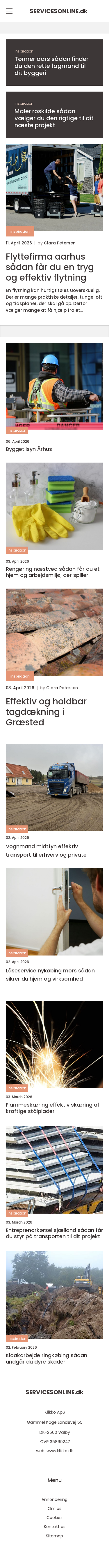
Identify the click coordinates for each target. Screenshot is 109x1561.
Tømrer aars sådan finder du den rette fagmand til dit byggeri (51, 65)
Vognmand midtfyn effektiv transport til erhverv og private (46, 850)
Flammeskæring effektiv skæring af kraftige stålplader (52, 1108)
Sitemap (54, 1536)
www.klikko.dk (60, 1451)
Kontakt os (54, 1527)
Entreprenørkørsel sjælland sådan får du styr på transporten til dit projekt (54, 1233)
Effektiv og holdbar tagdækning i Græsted (46, 712)
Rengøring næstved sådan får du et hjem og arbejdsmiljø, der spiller (53, 572)
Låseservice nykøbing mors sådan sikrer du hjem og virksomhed (50, 975)
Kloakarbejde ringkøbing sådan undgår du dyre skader (46, 1358)
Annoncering (54, 1499)
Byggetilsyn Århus (29, 449)
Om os (54, 1508)
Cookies (54, 1517)
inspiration (24, 51)
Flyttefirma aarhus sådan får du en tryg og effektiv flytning (50, 267)
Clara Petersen (60, 243)
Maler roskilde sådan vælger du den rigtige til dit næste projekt (54, 118)
